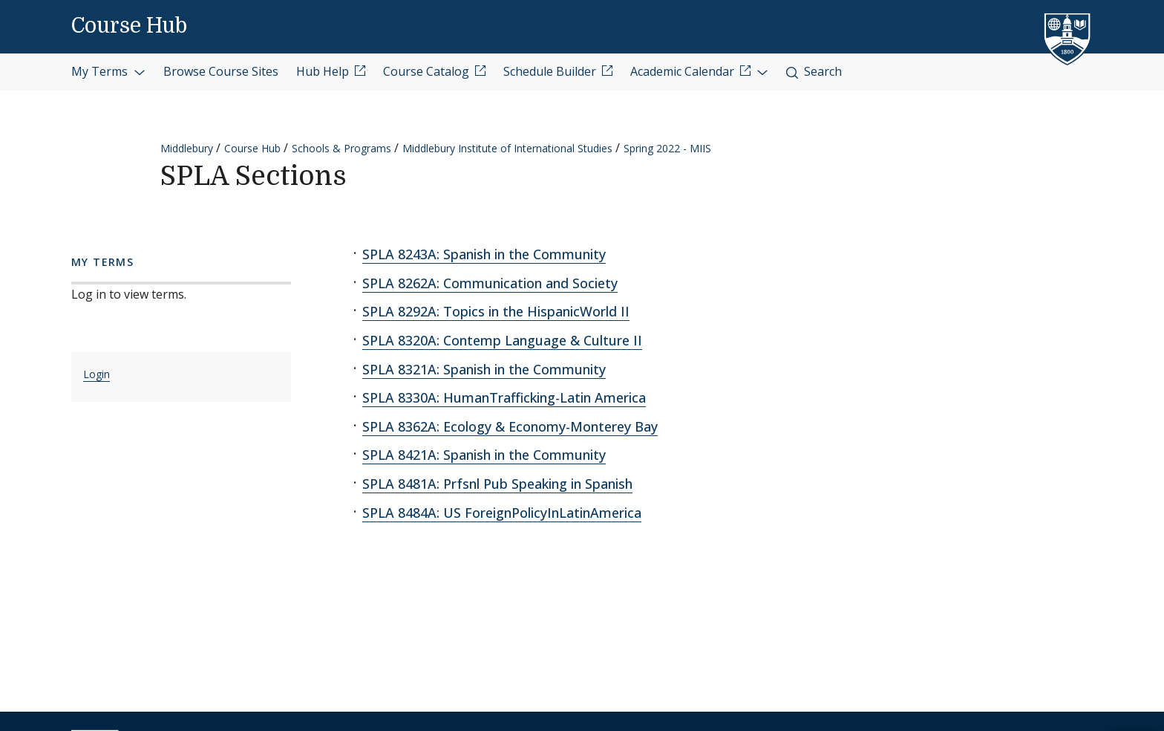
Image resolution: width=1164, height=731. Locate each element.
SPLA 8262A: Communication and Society (490, 283)
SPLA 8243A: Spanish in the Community (484, 254)
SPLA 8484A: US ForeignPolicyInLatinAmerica (501, 513)
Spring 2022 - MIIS (667, 148)
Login (96, 374)
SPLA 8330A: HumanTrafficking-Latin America (504, 397)
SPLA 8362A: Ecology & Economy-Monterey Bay (510, 426)
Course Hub (129, 26)
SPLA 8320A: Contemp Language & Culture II (502, 340)
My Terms (108, 71)
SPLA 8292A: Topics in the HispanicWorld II (496, 311)
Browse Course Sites (220, 71)
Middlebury (186, 148)
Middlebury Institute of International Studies (507, 148)
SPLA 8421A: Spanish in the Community (484, 455)
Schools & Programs (341, 148)
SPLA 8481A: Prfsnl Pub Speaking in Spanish (497, 484)
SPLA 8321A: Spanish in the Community (484, 369)
